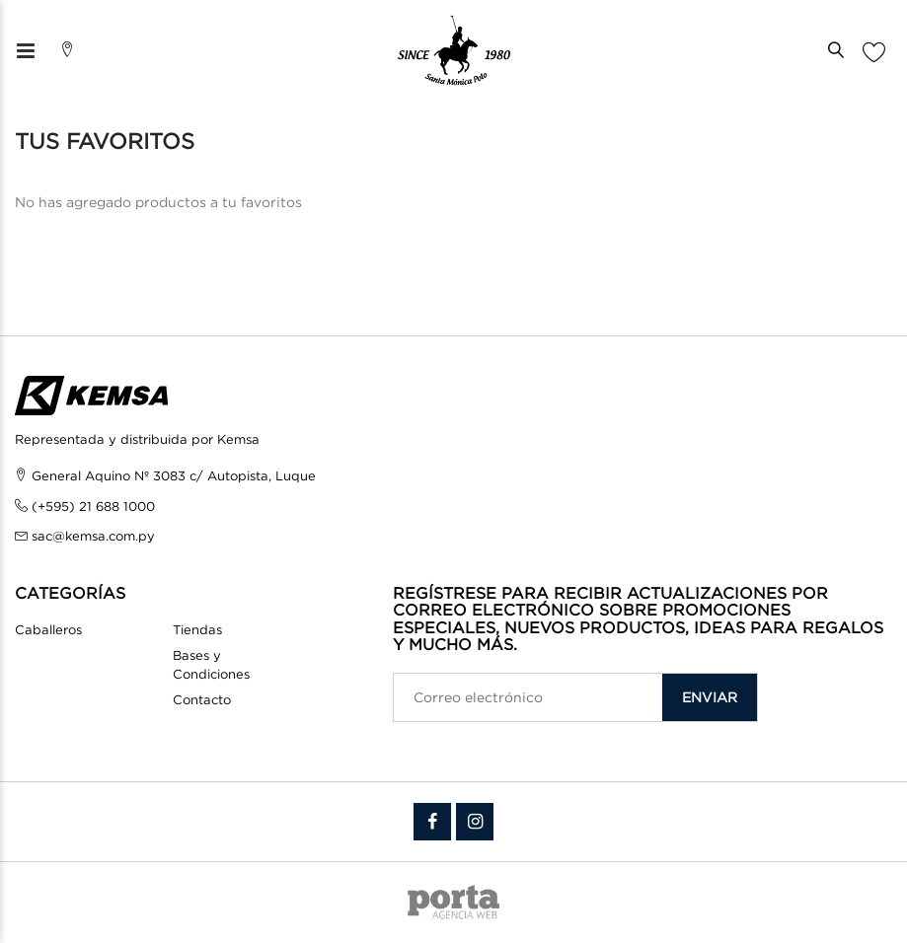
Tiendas (197, 629)
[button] (840, 50)
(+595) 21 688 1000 (93, 506)
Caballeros (48, 629)
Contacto (202, 699)
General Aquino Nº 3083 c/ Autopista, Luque (174, 475)
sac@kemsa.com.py (93, 536)
